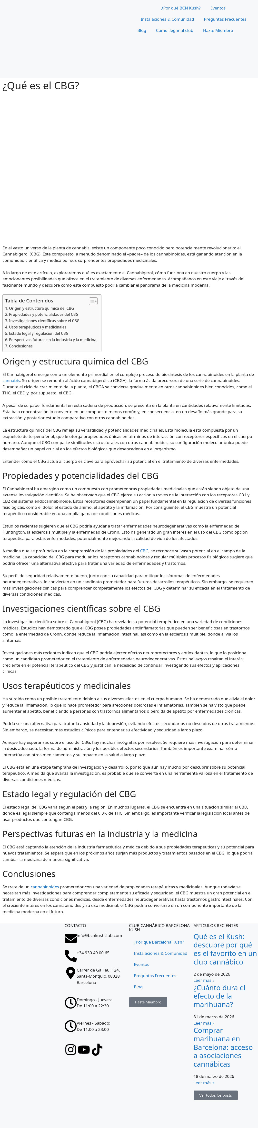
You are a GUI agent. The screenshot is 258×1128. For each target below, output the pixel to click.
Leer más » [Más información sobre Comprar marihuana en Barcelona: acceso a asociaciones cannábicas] (204, 1082)
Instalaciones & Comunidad (167, 19)
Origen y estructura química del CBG (41, 308)
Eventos (218, 8)
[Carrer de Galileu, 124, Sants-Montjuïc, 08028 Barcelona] (32, 1028)
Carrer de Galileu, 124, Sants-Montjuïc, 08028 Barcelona (98, 976)
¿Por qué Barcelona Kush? (159, 942)
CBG (144, 551)
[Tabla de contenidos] (90, 301)
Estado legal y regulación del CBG (39, 333)
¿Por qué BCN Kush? (181, 8)
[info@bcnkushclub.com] (71, 938)
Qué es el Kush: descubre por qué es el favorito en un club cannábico (225, 949)
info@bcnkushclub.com (99, 935)
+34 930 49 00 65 (93, 952)
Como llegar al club (174, 30)
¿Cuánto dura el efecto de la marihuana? (220, 996)
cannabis (11, 380)
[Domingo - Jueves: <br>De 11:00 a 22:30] (71, 1003)
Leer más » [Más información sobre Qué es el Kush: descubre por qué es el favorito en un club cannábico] (204, 980)
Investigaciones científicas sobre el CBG (44, 320)
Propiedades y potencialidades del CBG (44, 314)
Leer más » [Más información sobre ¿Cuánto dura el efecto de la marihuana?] (204, 1023)
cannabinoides (45, 887)
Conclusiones (21, 346)
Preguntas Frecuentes (225, 19)
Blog (141, 30)
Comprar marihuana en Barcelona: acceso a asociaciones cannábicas (223, 1047)
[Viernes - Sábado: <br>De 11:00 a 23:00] (71, 1026)
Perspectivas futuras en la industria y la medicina (52, 339)
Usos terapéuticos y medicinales (37, 327)
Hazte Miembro (218, 30)
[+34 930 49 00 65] (71, 956)
